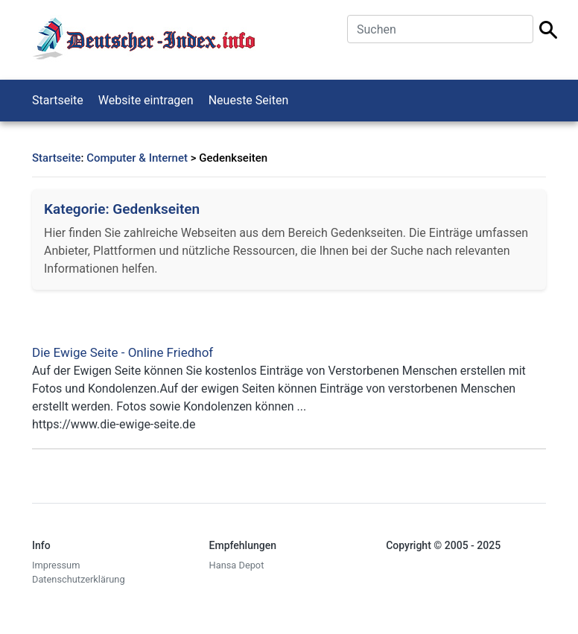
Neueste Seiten (249, 100)
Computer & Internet (137, 158)
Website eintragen (146, 100)
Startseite (57, 100)
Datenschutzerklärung (78, 579)
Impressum (56, 565)
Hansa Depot (236, 565)
